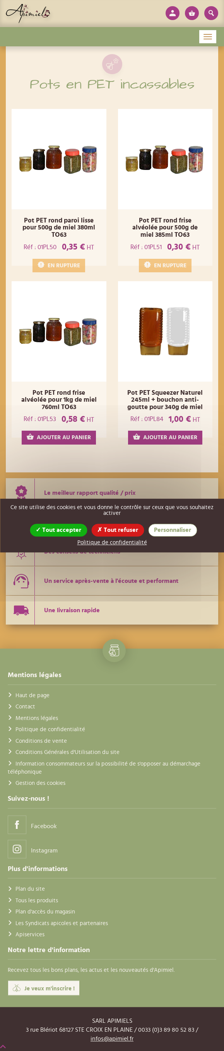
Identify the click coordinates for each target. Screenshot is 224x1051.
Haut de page (32, 695)
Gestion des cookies (40, 783)
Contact (25, 707)
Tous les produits (36, 900)
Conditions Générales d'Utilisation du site (67, 752)
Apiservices (29, 934)
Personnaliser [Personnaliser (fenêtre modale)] (172, 530)
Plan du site (30, 889)
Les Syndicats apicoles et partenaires (61, 923)
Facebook (32, 824)
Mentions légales (36, 718)
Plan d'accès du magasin (45, 912)
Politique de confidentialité (50, 730)
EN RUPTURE (59, 265)
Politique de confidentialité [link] (112, 542)
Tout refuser (117, 530)
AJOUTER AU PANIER (59, 437)
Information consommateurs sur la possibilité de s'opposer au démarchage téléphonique (104, 768)
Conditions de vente (41, 741)
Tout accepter (58, 530)
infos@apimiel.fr (112, 1039)
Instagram (33, 849)
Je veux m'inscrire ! (44, 988)
